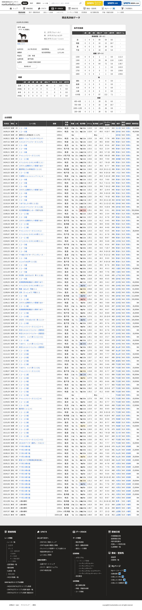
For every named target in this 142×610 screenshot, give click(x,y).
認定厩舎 (84, 12)
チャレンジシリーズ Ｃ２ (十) (29, 155)
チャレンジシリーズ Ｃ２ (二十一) (31, 326)
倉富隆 (118, 361)
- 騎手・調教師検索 (81, 545)
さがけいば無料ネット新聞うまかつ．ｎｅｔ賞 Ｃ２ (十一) (31, 302)
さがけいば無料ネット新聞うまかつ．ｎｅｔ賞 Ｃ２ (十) (31, 166)
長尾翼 (118, 159)
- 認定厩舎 (78, 576)
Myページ (108, 8)
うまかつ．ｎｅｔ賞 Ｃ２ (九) (29, 367)
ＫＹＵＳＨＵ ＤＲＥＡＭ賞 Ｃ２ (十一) (31, 162)
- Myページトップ (116, 570)
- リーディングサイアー (85, 568)
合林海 (118, 241)
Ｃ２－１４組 (24, 381)
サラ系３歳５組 (24, 450)
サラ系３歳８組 (24, 456)
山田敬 (118, 504)
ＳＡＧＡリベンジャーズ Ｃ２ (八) (31, 142)
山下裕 (118, 275)
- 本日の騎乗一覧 (12, 577)
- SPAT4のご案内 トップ (47, 542)
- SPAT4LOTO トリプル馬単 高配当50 (19, 593)
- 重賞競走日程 (115, 538)
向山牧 (118, 446)
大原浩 (118, 463)
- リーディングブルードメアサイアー (89, 571)
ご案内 (34, 605)
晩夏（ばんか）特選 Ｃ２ (28, 289)
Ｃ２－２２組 (24, 364)
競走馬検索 (21, 12)
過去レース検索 (48, 12)
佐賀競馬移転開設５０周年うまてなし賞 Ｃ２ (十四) (31, 309)
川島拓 (118, 268)
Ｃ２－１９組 (24, 323)
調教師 (38, 3)
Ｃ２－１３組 (24, 237)
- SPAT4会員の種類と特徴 (48, 545)
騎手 (31, 3)
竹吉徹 (118, 364)
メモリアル (60, 12)
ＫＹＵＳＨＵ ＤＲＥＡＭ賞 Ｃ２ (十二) (31, 234)
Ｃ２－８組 (23, 145)
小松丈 (118, 172)
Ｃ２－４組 (23, 186)
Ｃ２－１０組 (24, 159)
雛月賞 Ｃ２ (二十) (25, 409)
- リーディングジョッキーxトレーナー (89, 573)
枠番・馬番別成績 (107, 12)
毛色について (21, 44)
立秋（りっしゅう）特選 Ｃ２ (29, 292)
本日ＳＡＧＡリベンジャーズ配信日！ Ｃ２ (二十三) (32, 347)
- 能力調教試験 (80, 585)
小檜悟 (128, 501)
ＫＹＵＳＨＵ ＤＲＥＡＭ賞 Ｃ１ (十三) (31, 285)
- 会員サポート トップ (47, 564)
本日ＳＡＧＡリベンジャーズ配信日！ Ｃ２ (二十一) (32, 333)
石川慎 (118, 128)
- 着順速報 (10, 567)
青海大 (118, 138)
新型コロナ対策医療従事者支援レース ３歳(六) (31, 460)
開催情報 (28, 8)
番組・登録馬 (89, 8)
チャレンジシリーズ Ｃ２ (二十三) (31, 439)
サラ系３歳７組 (24, 453)
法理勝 (128, 446)
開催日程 (73, 8)
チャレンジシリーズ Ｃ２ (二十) (30, 398)
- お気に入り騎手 (116, 580)
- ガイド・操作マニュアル (48, 567)
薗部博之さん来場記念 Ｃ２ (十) (30, 169)
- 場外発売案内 (115, 541)
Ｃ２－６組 (23, 131)
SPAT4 (42, 8)
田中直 (118, 131)
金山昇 (118, 347)
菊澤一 (118, 501)
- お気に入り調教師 (117, 583)
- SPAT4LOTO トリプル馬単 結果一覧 (19, 589)
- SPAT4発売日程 (45, 570)
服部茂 (118, 508)
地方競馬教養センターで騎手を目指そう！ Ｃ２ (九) (31, 210)
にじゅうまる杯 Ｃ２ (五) (28, 261)
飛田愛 (118, 419)
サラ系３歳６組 (24, 446)
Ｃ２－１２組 (24, 227)
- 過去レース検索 (81, 548)
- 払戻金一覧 (10, 571)
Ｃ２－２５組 (24, 350)
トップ (14, 8)
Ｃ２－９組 (23, 148)
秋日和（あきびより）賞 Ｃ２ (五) (31, 275)
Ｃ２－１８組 (24, 378)
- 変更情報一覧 (11, 564)
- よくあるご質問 (45, 555)
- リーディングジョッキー (86, 563)
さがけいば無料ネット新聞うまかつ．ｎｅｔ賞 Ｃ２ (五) (31, 190)
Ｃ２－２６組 (24, 354)
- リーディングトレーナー (86, 566)
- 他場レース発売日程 (117, 544)
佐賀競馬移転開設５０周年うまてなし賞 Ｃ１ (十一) (31, 282)
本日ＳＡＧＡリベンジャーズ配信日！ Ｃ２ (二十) (32, 330)
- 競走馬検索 (79, 542)
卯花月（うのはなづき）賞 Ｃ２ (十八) (31, 320)
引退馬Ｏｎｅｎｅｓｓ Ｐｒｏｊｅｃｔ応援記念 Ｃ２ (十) (32, 176)
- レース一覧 (10, 542)
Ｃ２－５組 (23, 128)
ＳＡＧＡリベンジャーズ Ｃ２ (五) (31, 207)
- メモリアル (79, 557)
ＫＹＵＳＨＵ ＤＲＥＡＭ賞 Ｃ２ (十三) (31, 241)
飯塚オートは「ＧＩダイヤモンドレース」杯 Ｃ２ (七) (31, 138)
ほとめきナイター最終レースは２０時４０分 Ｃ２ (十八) (32, 443)
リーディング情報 (72, 12)
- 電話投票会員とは (46, 551)
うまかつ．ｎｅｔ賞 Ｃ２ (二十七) (31, 344)
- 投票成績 (114, 573)
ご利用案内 (126, 8)
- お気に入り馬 (115, 577)
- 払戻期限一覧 (115, 547)
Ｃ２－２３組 (24, 432)
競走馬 (25, 3)
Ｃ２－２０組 (24, 415)
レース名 (45, 3)
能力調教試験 (95, 12)
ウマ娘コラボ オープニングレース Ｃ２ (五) (32, 255)
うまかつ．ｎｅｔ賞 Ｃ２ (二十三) (31, 337)
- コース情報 (79, 591)
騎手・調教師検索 (34, 12)
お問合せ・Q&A (14, 605)
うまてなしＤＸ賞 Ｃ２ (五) (28, 203)
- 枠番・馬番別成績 (81, 588)
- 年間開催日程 (115, 536)
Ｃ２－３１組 (24, 340)
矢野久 (128, 128)
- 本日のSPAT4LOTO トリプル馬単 (18, 586)
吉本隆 (118, 282)
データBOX (57, 8)
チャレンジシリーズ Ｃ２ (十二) (30, 231)
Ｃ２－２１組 (24, 402)
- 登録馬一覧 (114, 560)
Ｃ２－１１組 (24, 299)
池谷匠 (118, 415)
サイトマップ (25, 605)
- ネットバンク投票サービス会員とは (52, 548)
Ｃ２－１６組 (24, 316)
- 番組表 (113, 557)
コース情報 (120, 12)
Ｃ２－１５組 (24, 313)
